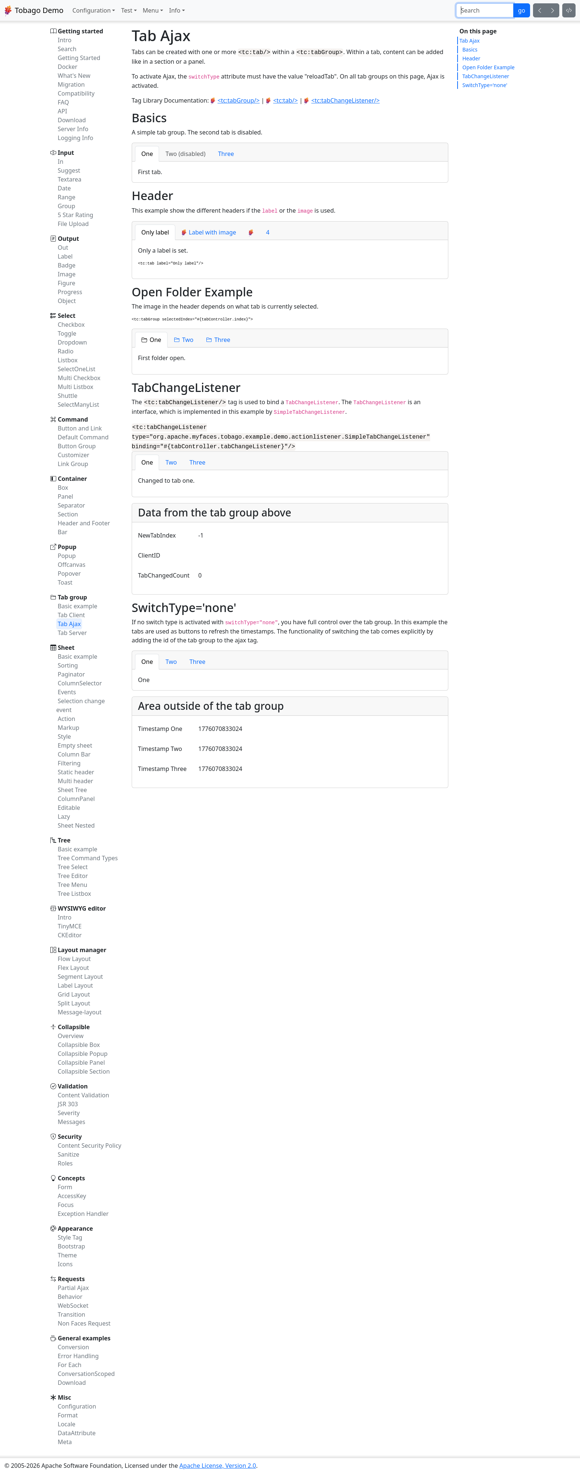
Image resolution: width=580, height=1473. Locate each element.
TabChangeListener (485, 76)
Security (70, 1137)
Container (72, 479)
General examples (84, 1338)
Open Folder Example (488, 67)
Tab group (72, 597)
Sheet (66, 648)
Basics (470, 49)
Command (73, 419)
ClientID (149, 553)
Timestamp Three (162, 766)
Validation (73, 1086)
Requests (71, 1279)
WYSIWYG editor (82, 908)
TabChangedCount (163, 573)
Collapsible (74, 1027)
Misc (64, 1397)
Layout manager (82, 950)
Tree (64, 840)
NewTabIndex (157, 533)
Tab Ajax (469, 40)
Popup (67, 547)
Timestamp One (160, 726)
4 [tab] (267, 231)
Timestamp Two (160, 746)
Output (68, 239)
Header (471, 58)
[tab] (147, 153)
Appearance (75, 1228)
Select (66, 316)
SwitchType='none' (484, 85)
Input (66, 153)
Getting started (80, 31)
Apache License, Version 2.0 (217, 1466)
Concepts (71, 1178)
